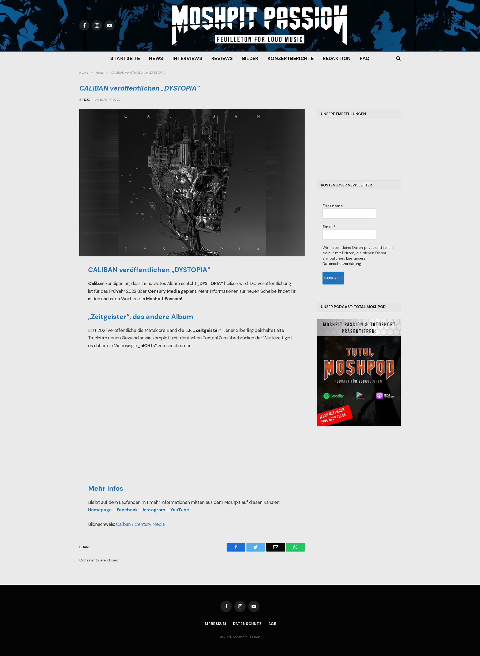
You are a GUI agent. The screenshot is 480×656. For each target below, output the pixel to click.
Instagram (154, 510)
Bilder (250, 58)
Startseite (125, 58)
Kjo (87, 100)
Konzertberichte (291, 58)
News (156, 58)
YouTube (179, 510)
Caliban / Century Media (140, 524)
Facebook (127, 510)
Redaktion (337, 58)
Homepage (100, 510)
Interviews (187, 58)
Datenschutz (247, 623)
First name (332, 205)
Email (328, 226)
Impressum (215, 623)
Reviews (222, 58)
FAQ (364, 58)
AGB (272, 623)
